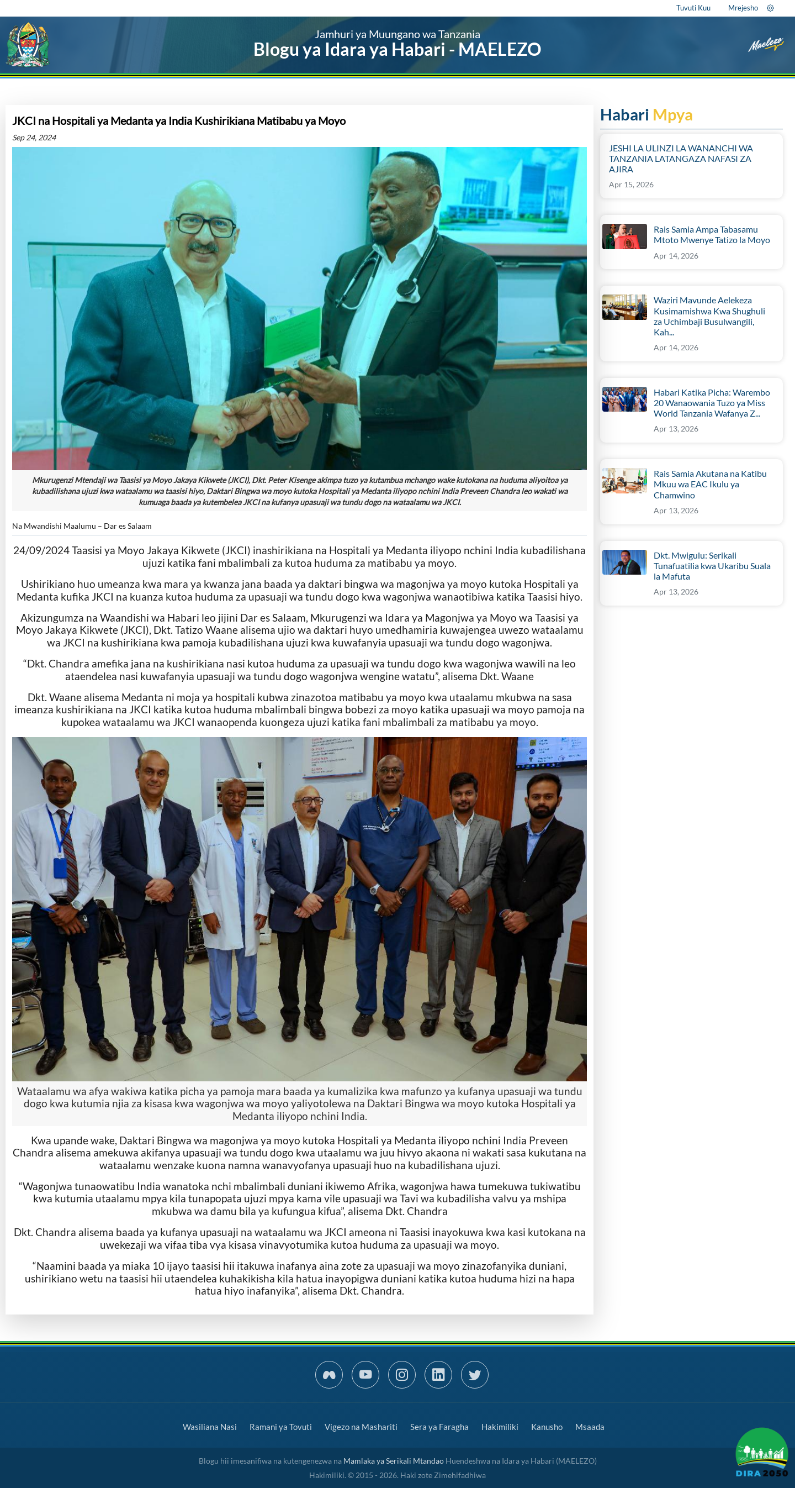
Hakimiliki (499, 1427)
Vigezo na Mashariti (361, 1427)
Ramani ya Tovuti (281, 1427)
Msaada (590, 1427)
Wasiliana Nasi (210, 1427)
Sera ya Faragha (439, 1427)
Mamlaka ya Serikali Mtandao (393, 1460)
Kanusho (547, 1427)
